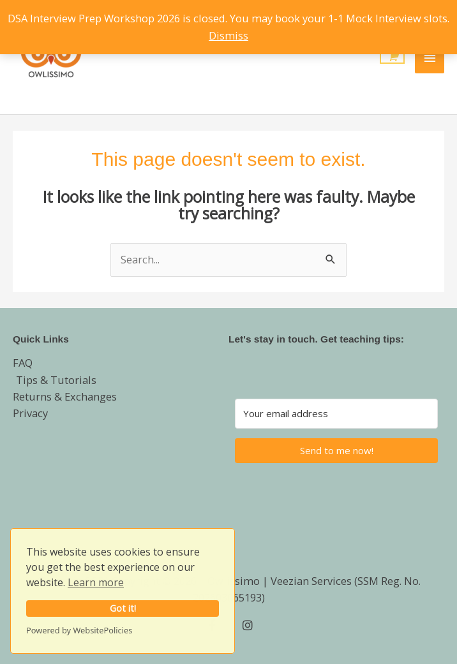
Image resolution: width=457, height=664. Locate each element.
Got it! (123, 608)
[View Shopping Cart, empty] (392, 57)
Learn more (96, 582)
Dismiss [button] (228, 35)
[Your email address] (336, 414)
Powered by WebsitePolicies (79, 630)
